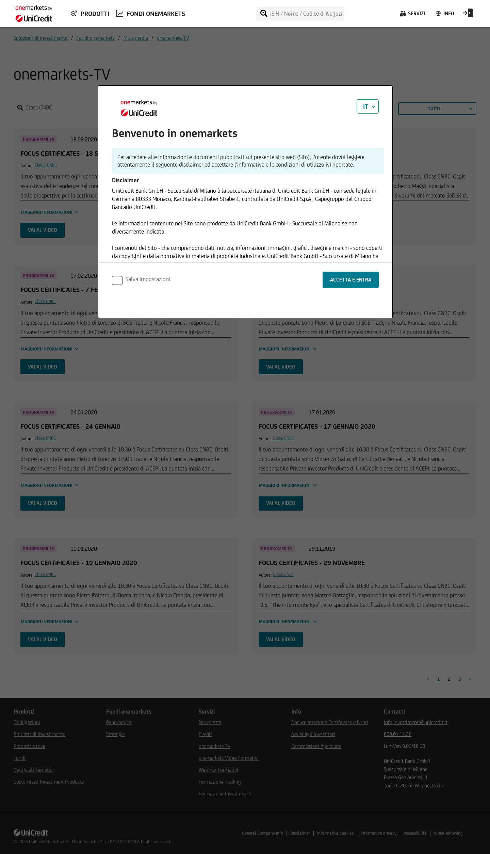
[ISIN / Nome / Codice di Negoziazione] (307, 13)
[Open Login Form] (468, 15)
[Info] (444, 15)
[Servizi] (411, 15)
